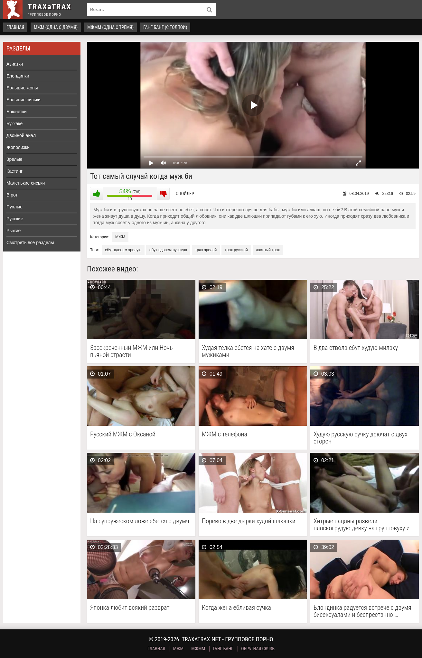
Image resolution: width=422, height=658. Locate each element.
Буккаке (14, 123)
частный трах (268, 250)
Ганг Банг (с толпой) (165, 27)
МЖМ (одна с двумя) (56, 27)
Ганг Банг (223, 648)
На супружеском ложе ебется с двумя (139, 521)
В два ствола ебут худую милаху (356, 348)
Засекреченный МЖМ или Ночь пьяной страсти (131, 351)
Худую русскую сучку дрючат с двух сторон (361, 438)
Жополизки (18, 147)
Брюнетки (16, 111)
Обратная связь (258, 648)
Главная (15, 27)
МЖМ (120, 237)
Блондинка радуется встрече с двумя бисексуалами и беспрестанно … (362, 611)
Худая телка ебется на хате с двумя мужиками (248, 351)
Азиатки (14, 64)
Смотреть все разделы (30, 242)
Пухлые (14, 206)
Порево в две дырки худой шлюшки (248, 521)
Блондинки (17, 75)
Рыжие (13, 230)
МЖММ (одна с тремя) (110, 27)
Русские (14, 218)
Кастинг (14, 171)
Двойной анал (21, 135)
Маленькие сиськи (25, 183)
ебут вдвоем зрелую (123, 250)
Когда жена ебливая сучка (236, 607)
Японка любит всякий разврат (130, 607)
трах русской (236, 250)
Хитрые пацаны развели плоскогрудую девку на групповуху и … (364, 524)
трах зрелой (206, 250)
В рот (12, 194)
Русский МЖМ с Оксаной (122, 434)
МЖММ (198, 648)
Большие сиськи (23, 99)
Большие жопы (22, 87)
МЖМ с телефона (224, 434)
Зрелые (14, 159)
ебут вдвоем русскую (168, 250)
